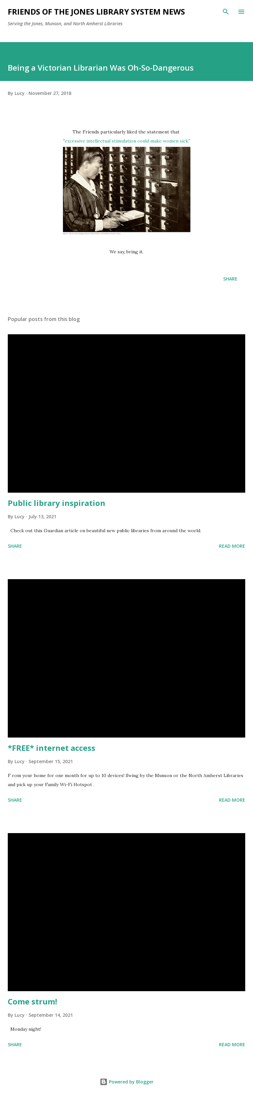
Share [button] (230, 279)
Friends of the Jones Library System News (96, 11)
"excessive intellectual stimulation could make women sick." (126, 141)
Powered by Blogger (127, 1082)
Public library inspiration (56, 503)
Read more (232, 546)
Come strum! (32, 1001)
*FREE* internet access (51, 747)
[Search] (226, 12)
